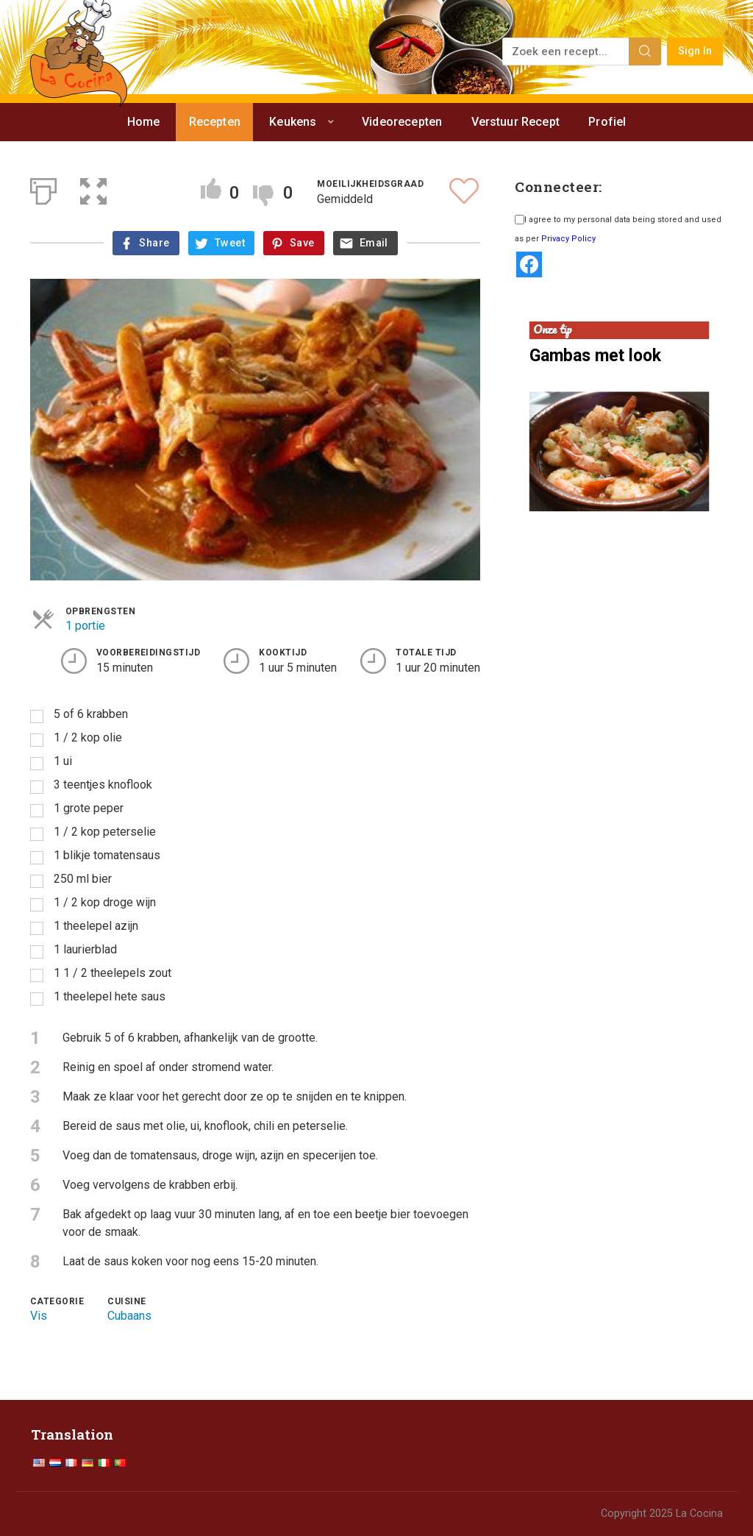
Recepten (214, 122)
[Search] (645, 51)
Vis (38, 1316)
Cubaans (129, 1316)
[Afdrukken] (43, 188)
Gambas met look (595, 356)
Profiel (607, 122)
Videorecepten (402, 122)
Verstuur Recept (515, 122)
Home (143, 122)
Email (374, 243)
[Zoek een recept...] (566, 51)
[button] (93, 188)
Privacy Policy (568, 238)
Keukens (292, 122)
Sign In (695, 51)
